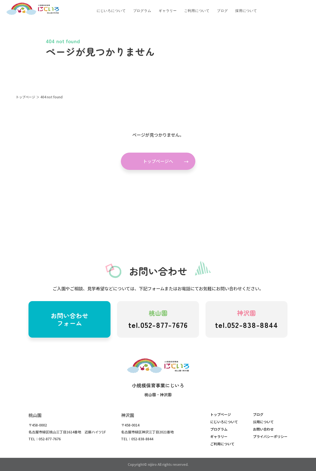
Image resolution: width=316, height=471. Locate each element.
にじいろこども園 (32, 9)
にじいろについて (224, 421)
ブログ (258, 414)
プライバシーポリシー (270, 436)
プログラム (219, 429)
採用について (263, 421)
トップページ (25, 97)
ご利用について (222, 443)
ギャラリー (219, 436)
